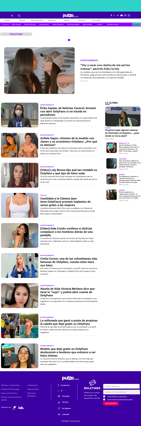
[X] (64, 391)
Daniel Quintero (58, 24)
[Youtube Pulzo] (121, 15)
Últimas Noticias (113, 24)
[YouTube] (64, 397)
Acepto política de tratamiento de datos (120, 399)
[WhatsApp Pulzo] (129, 15)
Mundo (66, 20)
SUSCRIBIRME (110, 403)
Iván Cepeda (16, 24)
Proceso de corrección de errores (11, 398)
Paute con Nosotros (9, 393)
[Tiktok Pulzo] (117, 15)
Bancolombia (87, 24)
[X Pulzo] (114, 15)
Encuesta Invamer (73, 24)
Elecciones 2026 (37, 20)
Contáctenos (32, 385)
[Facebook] (64, 386)
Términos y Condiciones (10, 385)
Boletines (136, 24)
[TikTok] (64, 402)
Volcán (99, 24)
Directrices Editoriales (31, 394)
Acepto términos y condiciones (117, 396)
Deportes (51, 20)
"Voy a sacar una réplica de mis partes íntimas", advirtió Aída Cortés (105, 67)
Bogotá (22, 20)
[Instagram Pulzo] (125, 15)
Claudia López (44, 24)
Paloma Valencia (29, 24)
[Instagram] (64, 409)
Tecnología (96, 20)
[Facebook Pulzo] (111, 15)
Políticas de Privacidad (10, 389)
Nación (7, 20)
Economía (81, 20)
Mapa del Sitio (33, 389)
